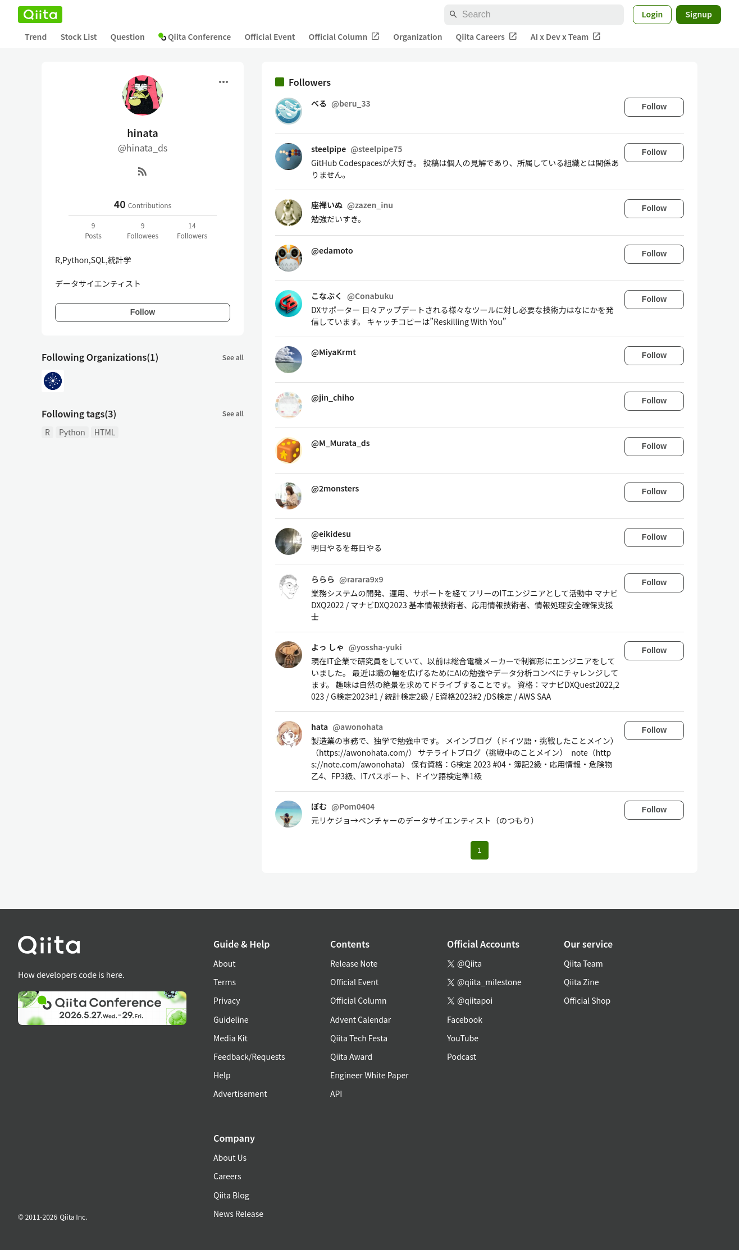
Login (652, 14)
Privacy (226, 1000)
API (336, 1093)
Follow (142, 311)
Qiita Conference (194, 36)
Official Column (344, 37)
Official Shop (587, 1000)
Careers (227, 1176)
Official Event (269, 36)
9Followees (142, 230)
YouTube (462, 1038)
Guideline (231, 1019)
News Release (238, 1213)
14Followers (192, 230)
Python (72, 432)
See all (233, 357)
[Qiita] (40, 14)
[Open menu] (223, 82)
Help (222, 1075)
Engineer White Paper (369, 1075)
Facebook (464, 1019)
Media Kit (230, 1038)
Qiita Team (583, 963)
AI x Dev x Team (566, 37)
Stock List (78, 36)
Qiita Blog (231, 1195)
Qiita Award (351, 1056)
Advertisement (240, 1093)
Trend (36, 36)
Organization (417, 36)
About (224, 963)
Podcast (461, 1056)
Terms (224, 981)
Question (128, 36)
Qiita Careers (486, 37)
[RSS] (142, 171)
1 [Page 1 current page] (479, 850)
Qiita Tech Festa (358, 1038)
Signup (698, 14)
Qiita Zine (581, 981)
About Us (230, 1157)
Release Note (353, 963)
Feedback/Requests (249, 1056)
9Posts (93, 230)
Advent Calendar (360, 1019)
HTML (105, 432)
